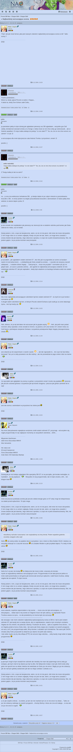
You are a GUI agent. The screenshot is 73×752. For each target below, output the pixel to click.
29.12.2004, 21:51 (37, 365)
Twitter (25, 107)
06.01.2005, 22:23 (37, 483)
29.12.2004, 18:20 (37, 308)
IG (22, 107)
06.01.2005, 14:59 (37, 459)
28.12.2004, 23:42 (37, 181)
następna (19, 23)
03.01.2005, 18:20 (37, 415)
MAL (20, 107)
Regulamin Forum (5, 107)
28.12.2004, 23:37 (37, 147)
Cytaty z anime (14, 107)
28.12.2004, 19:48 (37, 111)
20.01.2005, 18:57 (37, 715)
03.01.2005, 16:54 (37, 390)
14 (13, 23)
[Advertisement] (36, 63)
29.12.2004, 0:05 (36, 210)
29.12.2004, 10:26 (37, 244)
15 (15, 23)
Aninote (36, 743)
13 (11, 23)
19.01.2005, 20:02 (37, 555)
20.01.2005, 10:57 (37, 646)
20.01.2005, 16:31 (37, 685)
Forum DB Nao (5, 733)
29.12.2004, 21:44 (37, 336)
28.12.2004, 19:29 (37, 82)
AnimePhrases (43, 743)
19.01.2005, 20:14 (37, 595)
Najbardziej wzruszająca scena (16, 19)
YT (28, 107)
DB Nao (20, 743)
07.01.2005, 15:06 (37, 518)
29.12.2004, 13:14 (37, 281)
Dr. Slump (52, 743)
